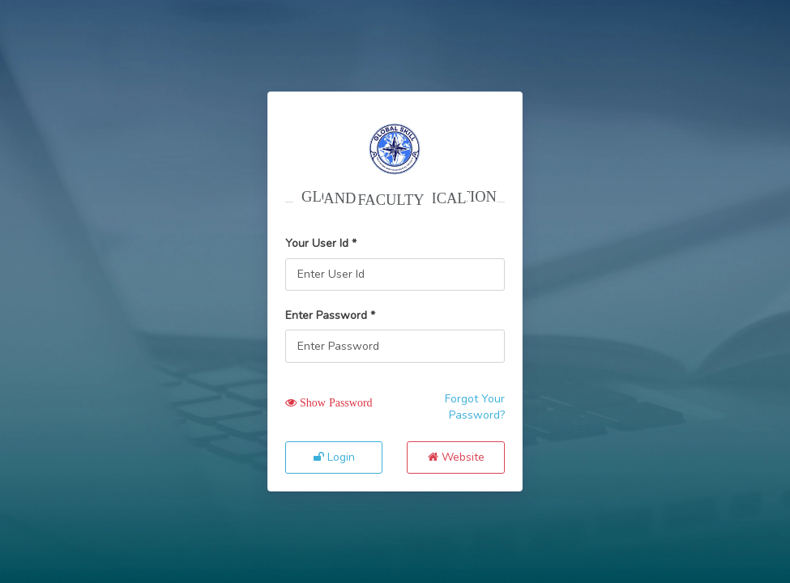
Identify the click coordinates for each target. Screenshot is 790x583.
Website (456, 457)
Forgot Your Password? (475, 407)
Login (334, 457)
